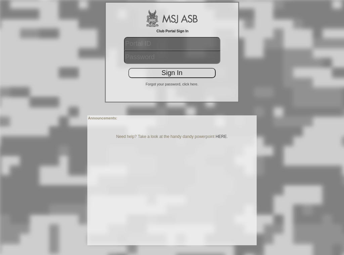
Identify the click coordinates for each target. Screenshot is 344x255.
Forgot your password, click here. (172, 84)
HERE (221, 136)
